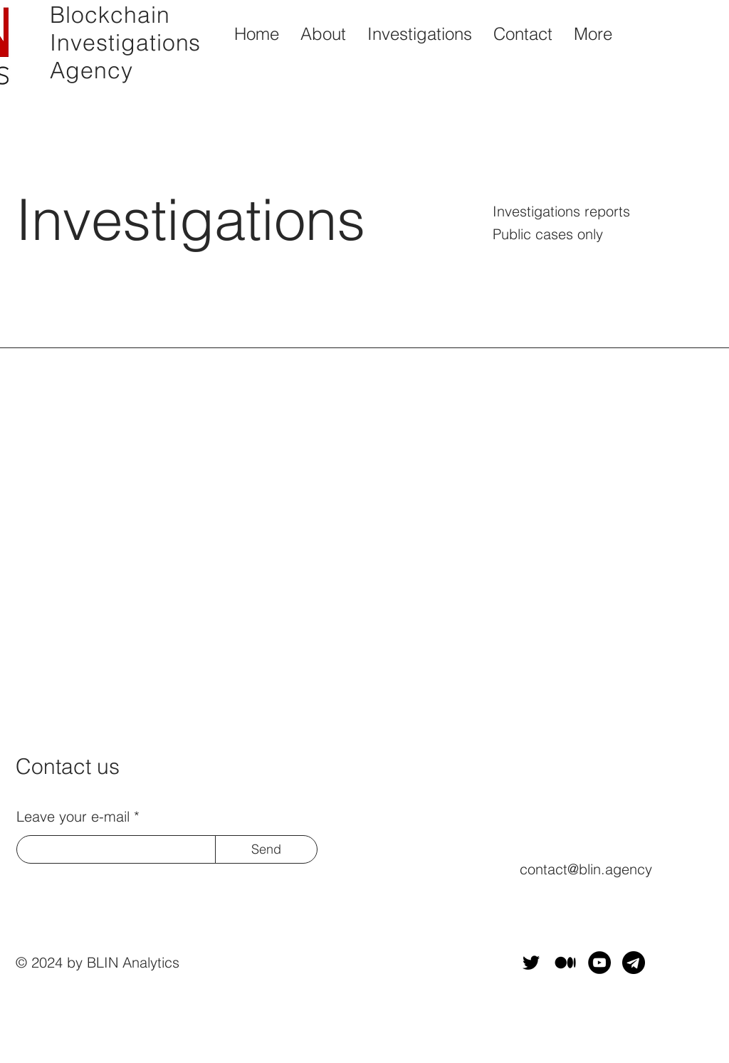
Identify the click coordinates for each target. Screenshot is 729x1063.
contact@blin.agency (586, 869)
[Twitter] (531, 962)
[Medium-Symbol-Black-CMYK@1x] (565, 962)
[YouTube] (599, 962)
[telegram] (633, 962)
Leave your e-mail (73, 817)
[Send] (266, 849)
